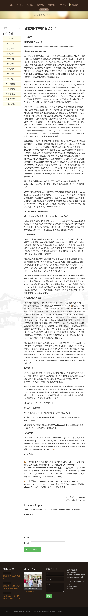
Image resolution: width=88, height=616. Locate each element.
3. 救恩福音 (9, 49)
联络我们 (62, 5)
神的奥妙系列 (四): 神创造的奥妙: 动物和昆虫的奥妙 (11, 598)
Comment (29, 514)
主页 (11, 5)
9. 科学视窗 (9, 79)
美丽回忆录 (52, 5)
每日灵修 (44, 9)
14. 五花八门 (10, 104)
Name (27, 537)
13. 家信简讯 (10, 99)
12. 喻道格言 (10, 94)
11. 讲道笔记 (10, 89)
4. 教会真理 (9, 54)
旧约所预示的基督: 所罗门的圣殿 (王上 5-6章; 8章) (11, 588)
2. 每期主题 (9, 44)
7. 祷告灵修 (9, 69)
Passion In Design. (56, 611)
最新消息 (40, 5)
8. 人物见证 (9, 74)
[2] (53, 449)
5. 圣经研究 (9, 59)
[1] (71, 306)
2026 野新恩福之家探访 (31, 588)
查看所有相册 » (29, 591)
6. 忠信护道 (9, 64)
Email (27, 543)
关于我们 (20, 5)
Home (36, 15)
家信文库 (75, 5)
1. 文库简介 (9, 39)
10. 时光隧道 (10, 84)
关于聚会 (30, 5)
